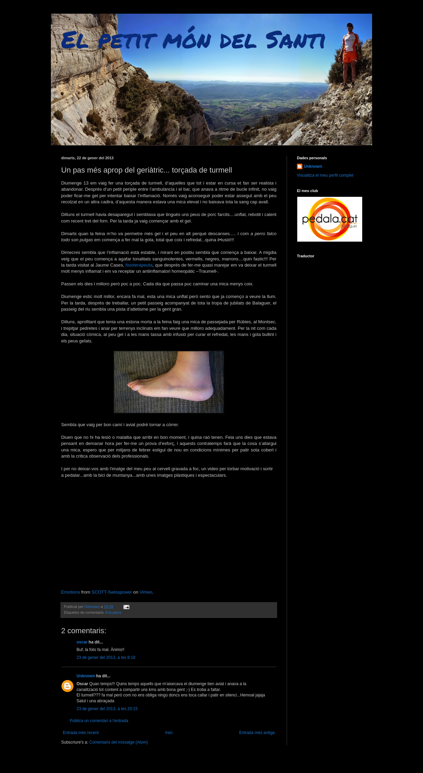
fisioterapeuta (138, 265)
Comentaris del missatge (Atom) (118, 742)
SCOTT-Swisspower (112, 592)
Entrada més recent (81, 732)
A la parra (113, 612)
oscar (82, 642)
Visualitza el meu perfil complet (325, 175)
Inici (169, 732)
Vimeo (145, 592)
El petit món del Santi (193, 39)
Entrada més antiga (257, 732)
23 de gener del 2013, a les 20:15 (107, 708)
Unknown (86, 676)
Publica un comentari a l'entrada (99, 720)
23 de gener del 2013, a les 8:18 (106, 657)
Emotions (70, 592)
